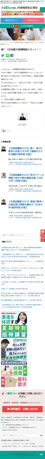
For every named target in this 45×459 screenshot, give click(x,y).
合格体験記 (18, 164)
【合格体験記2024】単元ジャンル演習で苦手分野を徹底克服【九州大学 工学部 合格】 (26, 177)
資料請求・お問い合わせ (22, 409)
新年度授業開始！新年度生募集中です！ (15, 300)
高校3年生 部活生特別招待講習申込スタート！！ (18, 261)
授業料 (15, 446)
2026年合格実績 (22, 26)
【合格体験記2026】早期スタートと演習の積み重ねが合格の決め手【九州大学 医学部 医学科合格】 (22, 255)
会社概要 (40, 446)
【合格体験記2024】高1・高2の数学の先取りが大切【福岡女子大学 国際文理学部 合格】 (25, 151)
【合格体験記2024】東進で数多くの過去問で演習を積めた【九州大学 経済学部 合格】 (26, 204)
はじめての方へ (15, 444)
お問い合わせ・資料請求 (30, 446)
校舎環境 (32, 444)
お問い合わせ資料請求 (43, 235)
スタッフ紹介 (24, 444)
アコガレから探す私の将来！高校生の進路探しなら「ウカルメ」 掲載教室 (22, 453)
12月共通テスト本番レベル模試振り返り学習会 (17, 282)
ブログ (11, 42)
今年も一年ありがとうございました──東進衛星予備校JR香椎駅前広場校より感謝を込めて (22, 276)
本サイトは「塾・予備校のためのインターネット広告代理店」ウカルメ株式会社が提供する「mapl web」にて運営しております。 (22, 456)
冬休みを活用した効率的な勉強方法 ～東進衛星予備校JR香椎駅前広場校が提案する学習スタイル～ (22, 294)
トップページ (3, 42)
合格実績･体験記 (6, 446)
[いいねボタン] (3, 130)
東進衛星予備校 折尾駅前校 (9, 430)
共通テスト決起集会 (8, 289)
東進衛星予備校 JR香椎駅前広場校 (23, 42)
